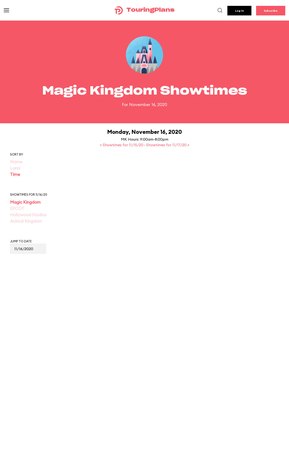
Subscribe (271, 10)
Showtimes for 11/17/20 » (167, 144)
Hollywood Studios (28, 214)
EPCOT (17, 208)
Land (15, 168)
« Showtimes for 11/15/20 (122, 144)
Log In (239, 10)
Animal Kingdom (26, 221)
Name (16, 161)
